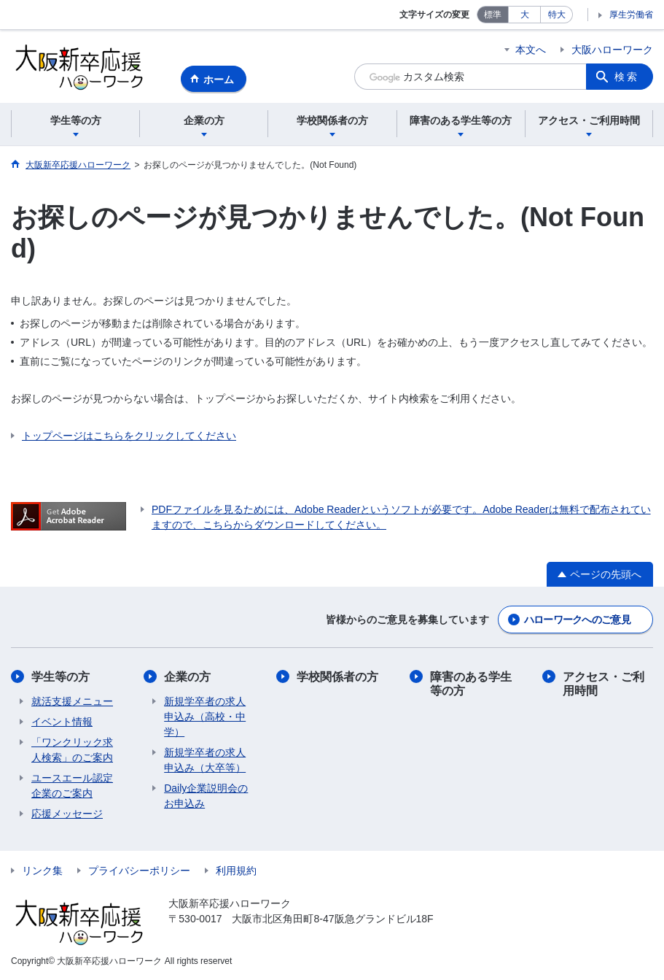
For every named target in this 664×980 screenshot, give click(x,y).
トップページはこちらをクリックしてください (129, 435)
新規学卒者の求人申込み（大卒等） (205, 759)
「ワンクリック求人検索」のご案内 (72, 749)
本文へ (530, 50)
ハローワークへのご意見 (577, 619)
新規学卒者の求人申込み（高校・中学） (205, 716)
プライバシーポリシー (139, 870)
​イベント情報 (62, 722)
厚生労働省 (631, 14)
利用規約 (236, 870)
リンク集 (42, 870)
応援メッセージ (67, 813)
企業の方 (187, 677)
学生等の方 (60, 677)
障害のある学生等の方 (471, 684)
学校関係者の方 (337, 677)
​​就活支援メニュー (72, 701)
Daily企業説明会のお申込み (206, 795)
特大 (557, 14)
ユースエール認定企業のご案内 (72, 785)
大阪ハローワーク (612, 50)
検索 (626, 76)
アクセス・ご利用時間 (603, 684)
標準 (492, 14)
